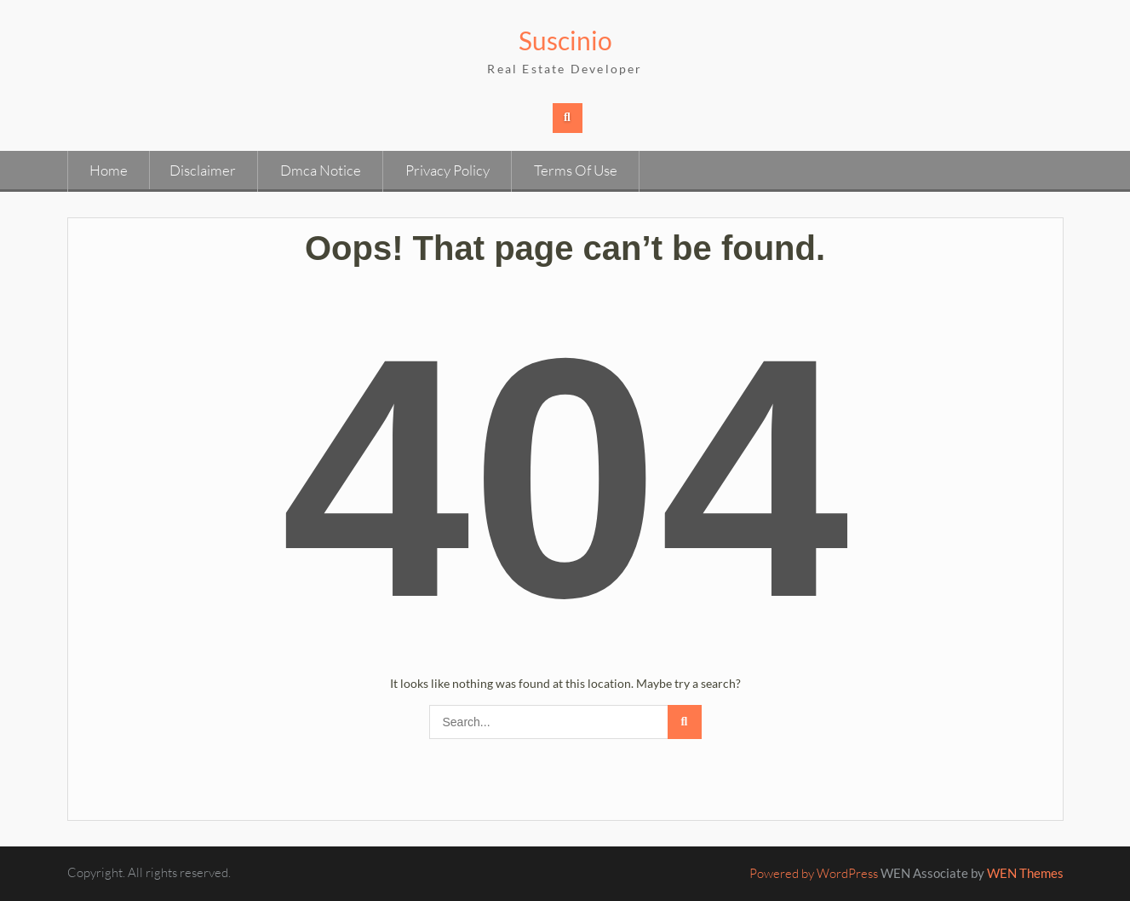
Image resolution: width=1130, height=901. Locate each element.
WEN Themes (1025, 873)
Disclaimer (202, 170)
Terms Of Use (575, 170)
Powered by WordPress (813, 873)
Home (108, 170)
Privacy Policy (447, 170)
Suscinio (565, 40)
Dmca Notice (320, 170)
